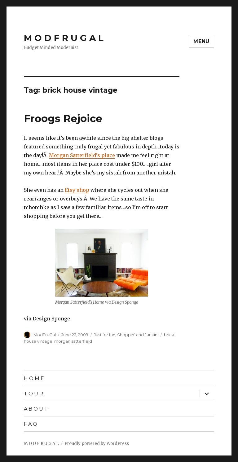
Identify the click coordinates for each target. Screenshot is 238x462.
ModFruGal (44, 334)
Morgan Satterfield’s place (82, 155)
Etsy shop (77, 190)
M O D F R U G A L (64, 38)
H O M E (34, 378)
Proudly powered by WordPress (96, 443)
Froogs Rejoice (63, 118)
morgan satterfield (73, 341)
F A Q (30, 424)
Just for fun (104, 334)
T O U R (33, 394)
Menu (201, 41)
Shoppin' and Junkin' (137, 334)
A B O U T (36, 409)
